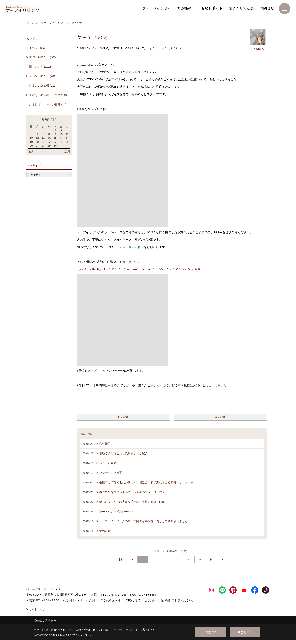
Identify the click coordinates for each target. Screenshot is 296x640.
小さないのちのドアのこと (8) (48, 95)
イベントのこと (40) (42, 76)
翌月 (67, 151)
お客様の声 (186, 8)
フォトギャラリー (156, 8)
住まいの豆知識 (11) (42, 85)
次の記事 (220, 416)
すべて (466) (37, 47)
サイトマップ (37, 609)
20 (37, 141)
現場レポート (212, 8)
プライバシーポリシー (123, 629)
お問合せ (267, 8)
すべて (154, 48)
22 (49, 141)
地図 (94, 594)
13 (37, 138)
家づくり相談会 (241, 8)
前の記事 (123, 416)
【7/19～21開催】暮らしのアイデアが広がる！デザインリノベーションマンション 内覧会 (139, 269)
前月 (31, 151)
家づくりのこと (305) (42, 57)
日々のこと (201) (40, 66)
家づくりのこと (172, 48)
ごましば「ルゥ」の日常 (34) (47, 104)
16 (55, 138)
